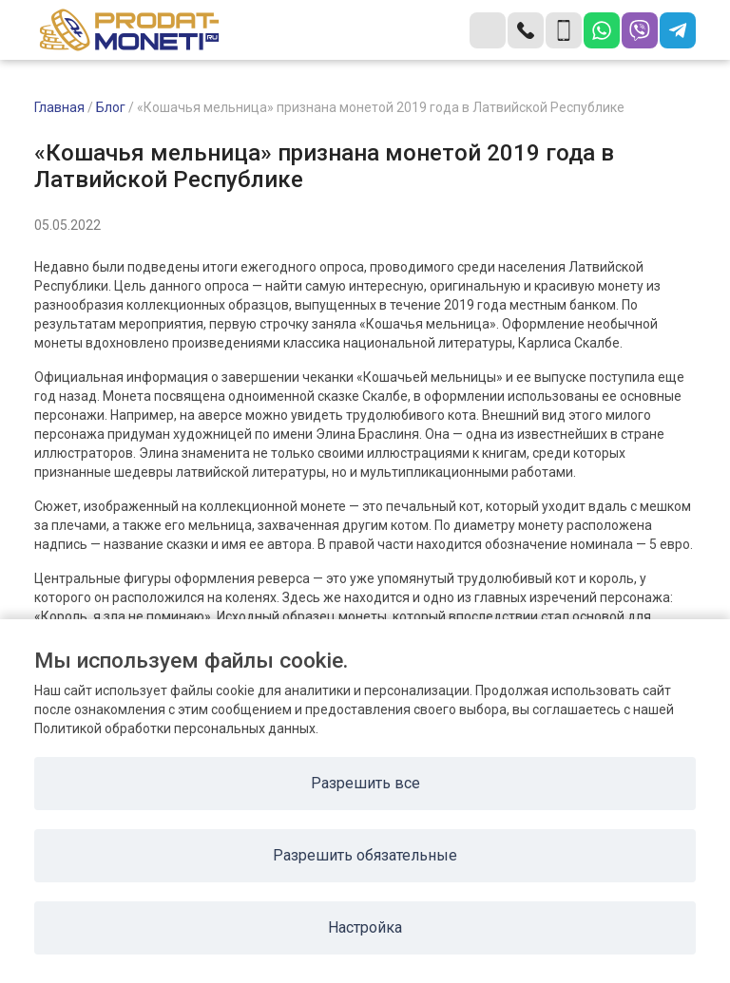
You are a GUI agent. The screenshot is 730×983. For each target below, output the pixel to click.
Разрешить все (365, 783)
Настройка (365, 927)
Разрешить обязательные (365, 855)
